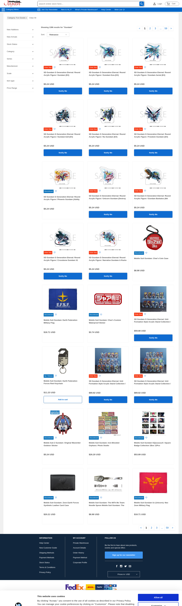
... (161, 28)
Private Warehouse (81, 543)
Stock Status (44, 562)
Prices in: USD (124, 574)
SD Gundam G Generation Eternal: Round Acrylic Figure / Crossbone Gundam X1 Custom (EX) (62, 260)
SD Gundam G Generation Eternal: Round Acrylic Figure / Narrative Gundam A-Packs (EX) (108, 260)
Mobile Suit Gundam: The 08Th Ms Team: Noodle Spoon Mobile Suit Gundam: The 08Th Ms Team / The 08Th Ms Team (107, 505)
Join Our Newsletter (49, 10)
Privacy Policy (45, 572)
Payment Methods (46, 557)
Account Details (79, 548)
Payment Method (80, 557)
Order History (78, 553)
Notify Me (63, 91)
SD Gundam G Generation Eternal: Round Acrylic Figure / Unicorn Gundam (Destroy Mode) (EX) (107, 198)
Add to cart (63, 399)
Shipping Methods (46, 553)
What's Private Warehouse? (86, 10)
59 (166, 28)
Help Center (106, 10)
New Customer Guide (48, 548)
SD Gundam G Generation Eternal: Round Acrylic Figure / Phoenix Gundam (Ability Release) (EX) (62, 199)
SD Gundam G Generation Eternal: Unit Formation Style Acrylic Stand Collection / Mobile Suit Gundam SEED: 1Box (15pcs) (107, 383)
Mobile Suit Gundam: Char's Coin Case (151, 258)
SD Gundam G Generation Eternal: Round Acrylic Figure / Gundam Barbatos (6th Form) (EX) (152, 198)
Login (160, 4)
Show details (43, 600)
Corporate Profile (80, 562)
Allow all (158, 582)
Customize (158, 591)
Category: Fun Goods (17, 18)
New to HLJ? (66, 10)
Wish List (119, 10)
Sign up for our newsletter (123, 555)
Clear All (32, 18)
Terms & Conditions (47, 567)
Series (9, 59)
